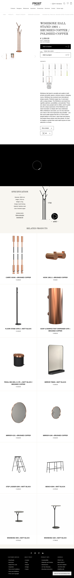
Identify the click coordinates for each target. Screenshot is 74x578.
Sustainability (45, 560)
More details (45, 128)
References (26, 8)
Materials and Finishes (47, 562)
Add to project (56, 55)
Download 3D (19, 217)
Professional (40, 8)
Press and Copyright (14, 573)
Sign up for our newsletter (62, 573)
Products (13, 8)
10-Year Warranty (46, 567)
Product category (20, 14)
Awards (27, 564)
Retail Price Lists (13, 564)
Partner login (60, 8)
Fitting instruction (20, 215)
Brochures (47, 8)
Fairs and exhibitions (14, 571)
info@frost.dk (61, 569)
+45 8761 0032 (61, 567)
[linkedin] (43, 553)
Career (27, 569)
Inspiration (33, 8)
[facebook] (31, 553)
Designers (19, 8)
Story (26, 562)
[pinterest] (39, 553)
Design (27, 567)
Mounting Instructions (47, 569)
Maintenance (45, 564)
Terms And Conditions (14, 569)
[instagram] (35, 553)
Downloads (11, 560)
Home (4, 14)
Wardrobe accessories (34, 14)
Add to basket (56, 46)
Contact (53, 8)
